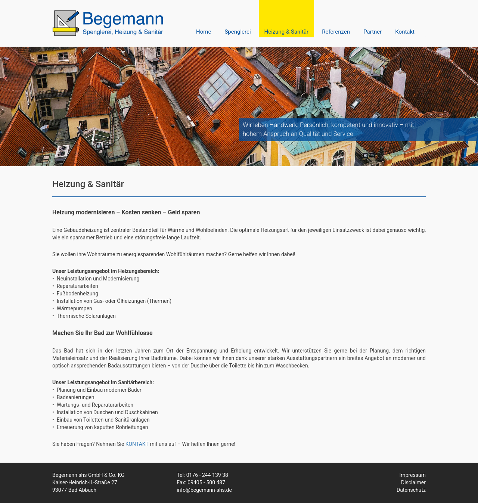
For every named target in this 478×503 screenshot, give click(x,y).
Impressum (413, 475)
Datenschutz (411, 490)
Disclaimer (413, 482)
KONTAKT (137, 444)
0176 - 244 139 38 (207, 475)
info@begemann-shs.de (204, 490)
